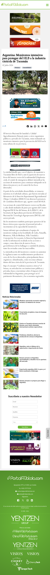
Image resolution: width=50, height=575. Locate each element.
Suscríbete (48, 433)
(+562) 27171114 (26, 488)
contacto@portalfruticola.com (26, 491)
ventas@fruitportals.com (26, 494)
